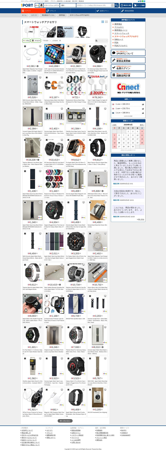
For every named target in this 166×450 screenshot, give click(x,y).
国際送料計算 (51, 435)
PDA (116, 43)
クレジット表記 (101, 437)
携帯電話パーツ (120, 30)
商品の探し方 (26, 433)
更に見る (141, 219)
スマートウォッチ (121, 33)
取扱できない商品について (31, 445)
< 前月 (114, 125)
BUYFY (123, 430)
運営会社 (99, 440)
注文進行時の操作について (31, 442)
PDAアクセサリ (120, 46)
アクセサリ (119, 27)
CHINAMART (125, 435)
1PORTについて (27, 430)
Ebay (100, 449)
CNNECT (124, 433)
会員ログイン (75, 433)
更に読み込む (65, 421)
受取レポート (51, 437)
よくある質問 (75, 440)
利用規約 (99, 430)
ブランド (50, 433)
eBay (26, 40)
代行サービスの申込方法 (30, 435)
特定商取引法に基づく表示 (105, 435)
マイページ (75, 437)
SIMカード (118, 39)
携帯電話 (118, 24)
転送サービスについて (29, 440)
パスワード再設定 (77, 435)
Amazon (35, 40)
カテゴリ (50, 430)
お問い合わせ (75, 442)
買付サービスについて (29, 437)
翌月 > (142, 125)
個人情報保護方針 (102, 433)
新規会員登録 (75, 430)
